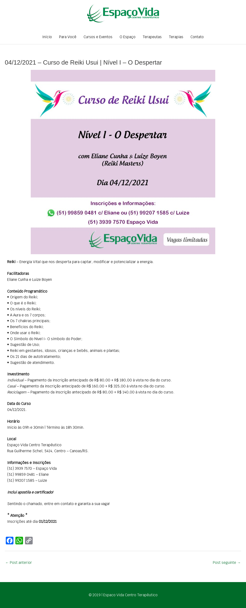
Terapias (176, 37)
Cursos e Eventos (98, 37)
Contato (197, 37)
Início (47, 37)
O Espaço (127, 37)
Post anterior (18, 562)
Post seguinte (227, 562)
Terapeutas (152, 37)
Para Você (67, 37)
